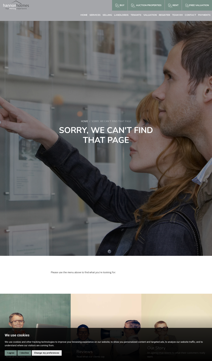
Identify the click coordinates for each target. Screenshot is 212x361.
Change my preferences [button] (46, 353)
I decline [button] (24, 353)
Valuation (149, 15)
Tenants (134, 15)
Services (93, 15)
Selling (105, 15)
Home (81, 15)
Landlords (119, 15)
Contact (190, 15)
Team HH (177, 15)
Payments (204, 15)
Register (163, 15)
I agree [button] (10, 353)
